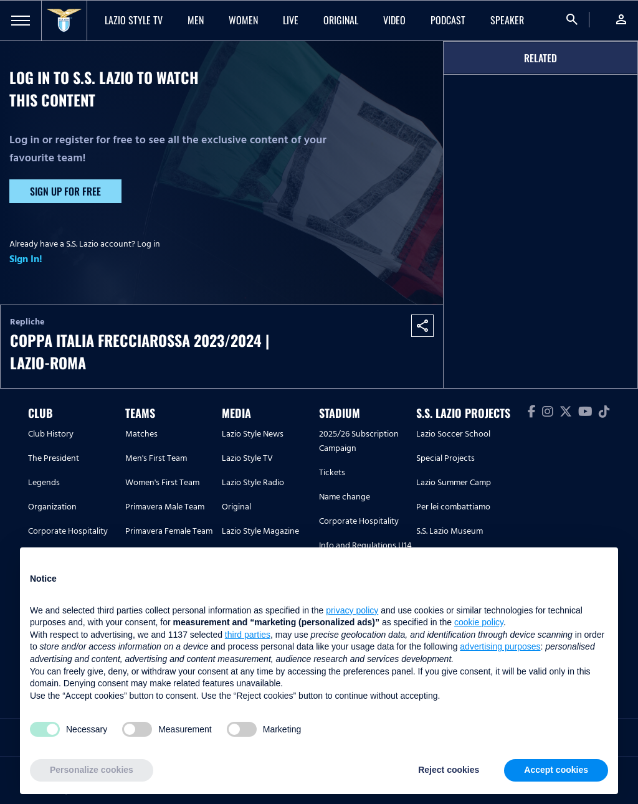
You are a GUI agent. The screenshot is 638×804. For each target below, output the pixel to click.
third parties (247, 635)
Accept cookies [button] (556, 770)
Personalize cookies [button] (91, 770)
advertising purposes (500, 646)
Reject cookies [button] (448, 770)
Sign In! (25, 259)
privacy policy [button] (352, 610)
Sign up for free (65, 191)
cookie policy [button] (478, 622)
